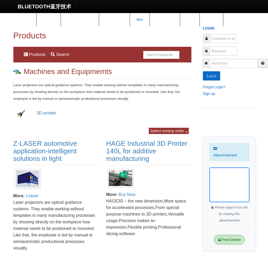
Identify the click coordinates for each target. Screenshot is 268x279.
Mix (139, 20)
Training (114, 20)
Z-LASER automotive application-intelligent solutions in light (45, 151)
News (48, 20)
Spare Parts (80, 20)
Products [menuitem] (35, 54)
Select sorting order (168, 131)
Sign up (209, 93)
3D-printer (46, 113)
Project (164, 20)
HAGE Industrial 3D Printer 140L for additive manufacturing (146, 151)
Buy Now (127, 194)
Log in (211, 76)
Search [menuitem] (60, 54)
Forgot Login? (214, 87)
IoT (190, 20)
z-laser (32, 196)
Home (24, 20)
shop (211, 20)
